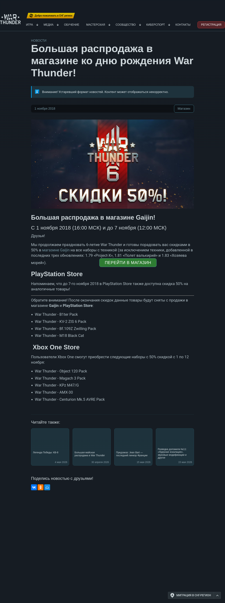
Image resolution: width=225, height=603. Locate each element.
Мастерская (95, 24)
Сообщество (126, 24)
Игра (29, 24)
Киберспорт (155, 24)
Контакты (182, 24)
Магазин (184, 108)
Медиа (48, 24)
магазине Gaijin (56, 250)
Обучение (71, 24)
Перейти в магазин (128, 262)
